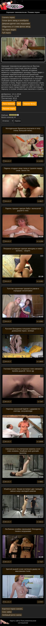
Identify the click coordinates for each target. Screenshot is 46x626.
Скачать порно (8, 17)
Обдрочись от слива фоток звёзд (16, 27)
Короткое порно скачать (12, 609)
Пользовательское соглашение (27, 622)
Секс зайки (6, 612)
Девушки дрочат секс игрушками (16, 23)
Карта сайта (15, 621)
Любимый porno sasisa (11, 615)
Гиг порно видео (9, 30)
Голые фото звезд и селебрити (15, 20)
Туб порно (6, 33)
